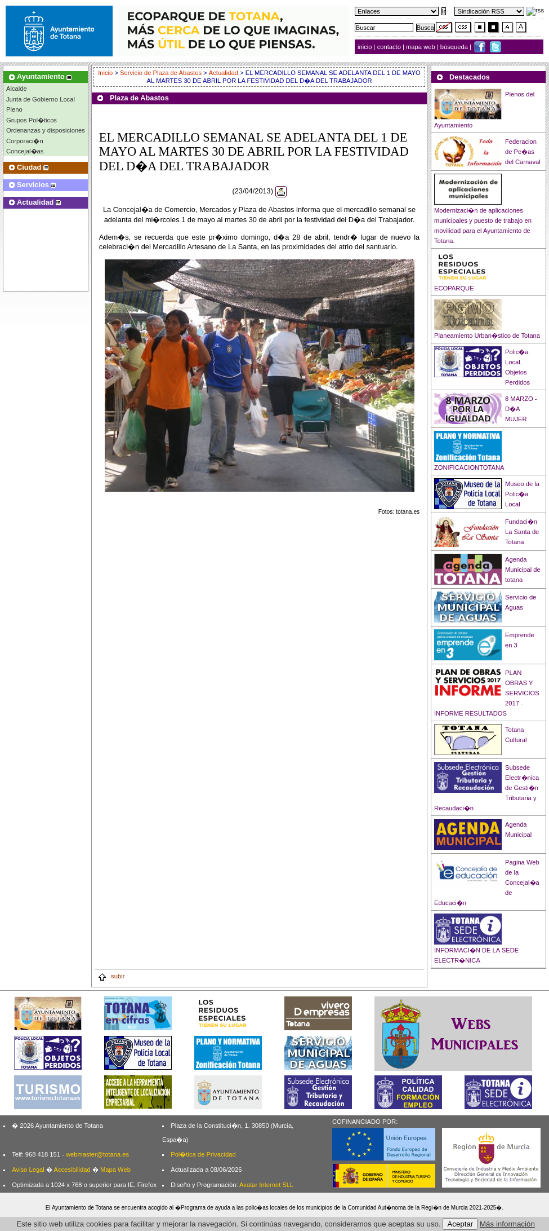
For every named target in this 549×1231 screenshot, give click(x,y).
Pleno (14, 109)
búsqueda (455, 46)
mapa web (421, 46)
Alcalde (16, 88)
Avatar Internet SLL (266, 1184)
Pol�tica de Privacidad (203, 1154)
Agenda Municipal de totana (523, 569)
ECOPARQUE (454, 288)
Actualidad (223, 72)
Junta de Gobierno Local (40, 99)
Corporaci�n (24, 141)
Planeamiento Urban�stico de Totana (487, 335)
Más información (507, 1224)
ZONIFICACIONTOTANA (469, 467)
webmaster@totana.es (97, 1154)
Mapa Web (115, 1169)
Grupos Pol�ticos (31, 120)
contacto (389, 46)
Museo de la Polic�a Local (522, 494)
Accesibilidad (71, 1169)
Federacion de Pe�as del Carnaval (523, 151)
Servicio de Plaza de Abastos (161, 72)
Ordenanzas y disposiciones (45, 130)
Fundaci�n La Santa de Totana (522, 531)
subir (110, 976)
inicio (366, 46)
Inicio (106, 72)
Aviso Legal (28, 1169)
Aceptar (460, 1224)
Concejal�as (24, 151)
